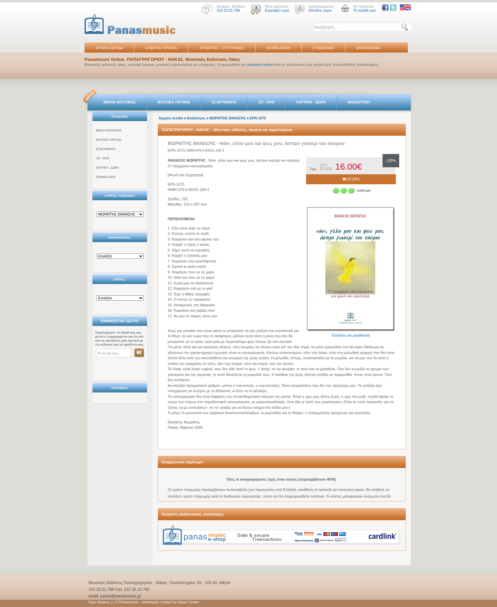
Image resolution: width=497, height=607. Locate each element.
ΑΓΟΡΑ (351, 179)
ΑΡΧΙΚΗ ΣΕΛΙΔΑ (109, 48)
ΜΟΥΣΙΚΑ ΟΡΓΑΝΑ (173, 102)
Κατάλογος (196, 118)
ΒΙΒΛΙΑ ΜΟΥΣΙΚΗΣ (119, 102)
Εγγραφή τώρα (277, 10)
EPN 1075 (257, 118)
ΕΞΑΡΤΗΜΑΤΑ (224, 102)
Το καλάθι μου (364, 10)
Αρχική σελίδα (171, 118)
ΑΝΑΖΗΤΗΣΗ (358, 102)
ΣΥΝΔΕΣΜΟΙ (323, 48)
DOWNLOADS (278, 48)
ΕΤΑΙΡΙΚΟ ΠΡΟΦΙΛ (161, 48)
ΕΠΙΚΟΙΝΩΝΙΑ (368, 48)
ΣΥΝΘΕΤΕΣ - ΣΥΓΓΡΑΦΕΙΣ (221, 48)
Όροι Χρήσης (99, 602)
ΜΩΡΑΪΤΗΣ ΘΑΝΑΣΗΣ (227, 118)
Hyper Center (188, 602)
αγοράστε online (260, 65)
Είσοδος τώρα (320, 10)
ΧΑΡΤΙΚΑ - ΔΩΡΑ (311, 102)
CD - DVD (266, 102)
